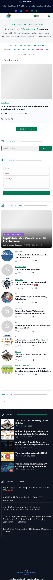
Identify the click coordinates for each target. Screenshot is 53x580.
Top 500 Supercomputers (27, 269)
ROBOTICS (17, 50)
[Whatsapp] (9, 119)
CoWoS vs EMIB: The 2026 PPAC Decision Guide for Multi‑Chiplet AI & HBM (33, 369)
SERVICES (32, 54)
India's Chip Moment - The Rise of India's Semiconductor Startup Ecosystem (31, 341)
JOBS (47, 50)
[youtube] (27, 11)
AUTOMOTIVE (42, 45)
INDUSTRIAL (8, 50)
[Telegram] (12, 119)
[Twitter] (6, 119)
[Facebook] (2, 119)
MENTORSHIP (40, 50)
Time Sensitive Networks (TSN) (31, 453)
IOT (35, 45)
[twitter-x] (21, 11)
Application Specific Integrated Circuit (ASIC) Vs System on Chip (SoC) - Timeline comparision (32, 443)
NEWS (24, 50)
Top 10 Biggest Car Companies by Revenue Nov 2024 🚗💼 (31, 283)
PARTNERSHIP (22, 54)
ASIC (16, 45)
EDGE (11, 45)
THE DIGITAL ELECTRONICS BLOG (26, 24)
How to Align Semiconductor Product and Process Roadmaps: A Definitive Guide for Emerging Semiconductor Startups (27, 519)
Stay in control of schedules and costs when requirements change (24, 107)
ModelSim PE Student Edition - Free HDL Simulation (32, 256)
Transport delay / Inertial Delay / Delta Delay (31, 297)
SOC (21, 45)
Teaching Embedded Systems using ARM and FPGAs (32, 326)
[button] (36, 16)
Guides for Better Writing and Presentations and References (30, 312)
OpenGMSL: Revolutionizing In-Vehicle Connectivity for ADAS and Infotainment (22, 508)
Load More (25, 129)
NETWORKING (28, 45)
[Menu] (3, 16)
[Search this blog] (20, 148)
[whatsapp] (37, 11)
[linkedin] (32, 11)
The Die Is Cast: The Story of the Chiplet (30, 355)
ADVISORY (30, 50)
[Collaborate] (49, 16)
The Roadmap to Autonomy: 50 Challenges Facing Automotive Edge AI (31, 465)
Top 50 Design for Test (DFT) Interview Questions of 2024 (27, 530)
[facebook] (16, 11)
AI (7, 45)
